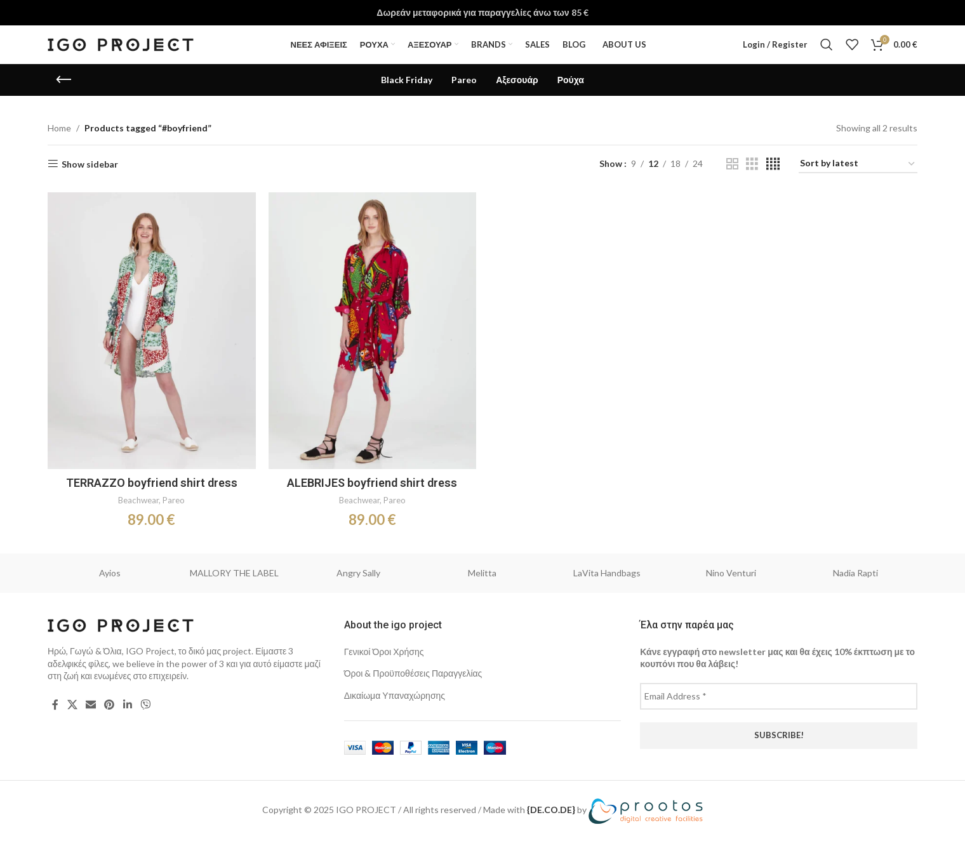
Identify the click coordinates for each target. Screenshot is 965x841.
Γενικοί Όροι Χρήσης (384, 651)
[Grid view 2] (732, 164)
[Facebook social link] (55, 704)
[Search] (826, 44)
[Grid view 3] (752, 164)
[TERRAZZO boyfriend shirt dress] (152, 330)
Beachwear (138, 500)
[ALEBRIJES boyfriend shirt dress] (373, 330)
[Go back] (63, 80)
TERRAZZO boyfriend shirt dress (151, 482)
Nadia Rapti (855, 572)
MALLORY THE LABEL (234, 572)
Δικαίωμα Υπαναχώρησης (394, 695)
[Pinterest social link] (109, 704)
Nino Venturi (731, 572)
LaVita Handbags (607, 572)
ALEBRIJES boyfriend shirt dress (372, 482)
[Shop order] (858, 164)
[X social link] (72, 704)
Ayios (110, 572)
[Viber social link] (145, 704)
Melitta (482, 572)
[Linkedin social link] (127, 704)
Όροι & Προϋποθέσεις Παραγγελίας (413, 673)
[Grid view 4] (773, 164)
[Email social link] (90, 704)
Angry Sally (358, 572)
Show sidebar (90, 164)
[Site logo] (121, 43)
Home (59, 128)
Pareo (174, 500)
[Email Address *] (778, 696)
